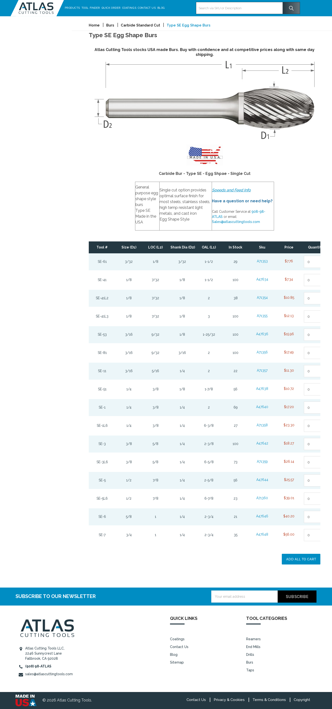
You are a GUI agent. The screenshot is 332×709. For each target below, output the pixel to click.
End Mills (253, 647)
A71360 (262, 498)
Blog (166, 7)
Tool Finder (95, 7)
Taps (250, 670)
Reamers (253, 639)
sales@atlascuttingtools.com (49, 674)
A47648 (262, 534)
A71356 (262, 352)
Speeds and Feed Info (231, 190)
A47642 (262, 443)
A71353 (262, 261)
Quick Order (116, 7)
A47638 (262, 389)
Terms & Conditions (269, 700)
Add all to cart (301, 559)
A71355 (262, 316)
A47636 (262, 334)
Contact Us (152, 7)
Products (77, 7)
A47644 (262, 480)
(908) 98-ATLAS (38, 666)
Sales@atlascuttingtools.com (236, 222)
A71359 (262, 461)
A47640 (262, 407)
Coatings (134, 7)
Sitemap (177, 662)
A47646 (262, 516)
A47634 (262, 279)
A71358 (262, 425)
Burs (249, 662)
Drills (250, 655)
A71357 (262, 370)
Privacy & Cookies (229, 700)
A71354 (262, 297)
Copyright (302, 700)
